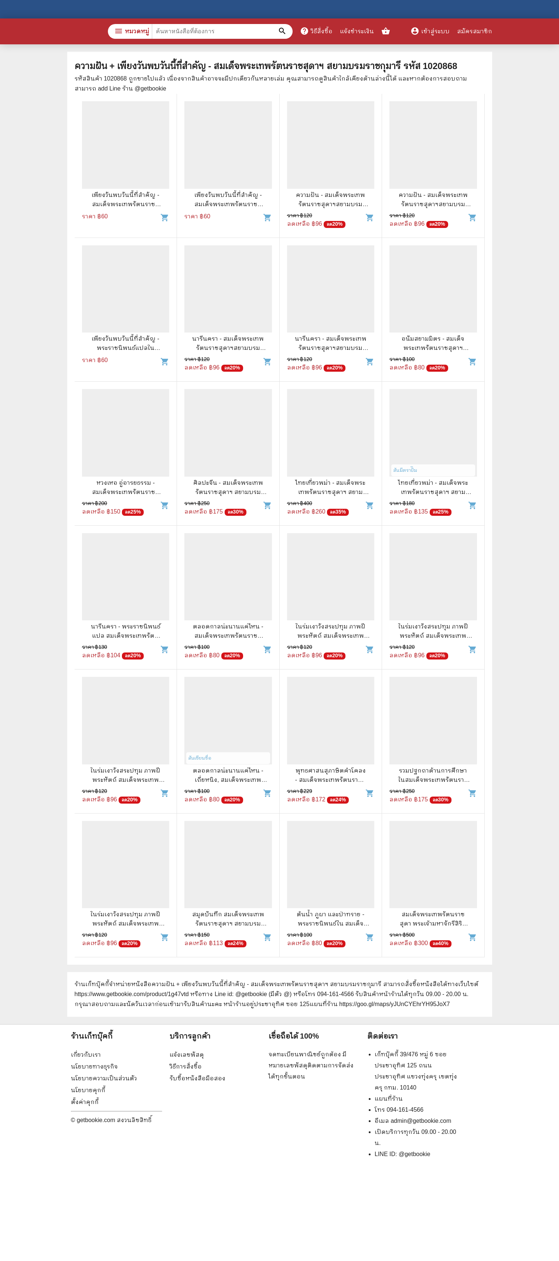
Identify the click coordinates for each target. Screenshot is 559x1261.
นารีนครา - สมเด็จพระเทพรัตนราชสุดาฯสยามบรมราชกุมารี (228, 347)
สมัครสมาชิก (474, 31)
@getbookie (414, 1154)
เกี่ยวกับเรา (86, 1055)
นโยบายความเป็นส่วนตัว (104, 1078)
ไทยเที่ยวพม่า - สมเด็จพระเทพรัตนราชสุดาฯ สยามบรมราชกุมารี (330, 492)
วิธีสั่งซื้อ (316, 31)
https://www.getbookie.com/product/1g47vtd (132, 994)
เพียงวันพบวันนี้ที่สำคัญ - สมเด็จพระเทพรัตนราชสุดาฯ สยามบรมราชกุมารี (125, 204)
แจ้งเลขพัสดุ (187, 1055)
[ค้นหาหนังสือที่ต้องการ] (283, 31)
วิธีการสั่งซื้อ (186, 1066)
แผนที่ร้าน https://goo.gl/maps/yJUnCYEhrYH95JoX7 (380, 1004)
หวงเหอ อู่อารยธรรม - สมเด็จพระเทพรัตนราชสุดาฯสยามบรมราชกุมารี (125, 492)
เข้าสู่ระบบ (430, 31)
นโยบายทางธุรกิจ (94, 1066)
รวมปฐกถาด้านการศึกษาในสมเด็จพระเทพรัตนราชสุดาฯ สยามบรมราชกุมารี (433, 779)
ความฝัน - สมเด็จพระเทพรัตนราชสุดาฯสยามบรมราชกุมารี (330, 204)
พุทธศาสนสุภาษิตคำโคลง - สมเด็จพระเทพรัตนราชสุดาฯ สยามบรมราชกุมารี (330, 779)
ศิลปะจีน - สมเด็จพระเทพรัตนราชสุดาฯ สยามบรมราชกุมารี (228, 492)
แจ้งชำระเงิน (357, 31)
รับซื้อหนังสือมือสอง (197, 1078)
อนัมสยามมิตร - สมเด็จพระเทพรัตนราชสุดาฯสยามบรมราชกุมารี (433, 347)
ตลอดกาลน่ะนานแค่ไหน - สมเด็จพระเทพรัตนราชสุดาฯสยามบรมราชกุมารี (228, 635)
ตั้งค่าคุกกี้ (85, 1102)
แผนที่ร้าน (389, 1098)
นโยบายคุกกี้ (88, 1090)
